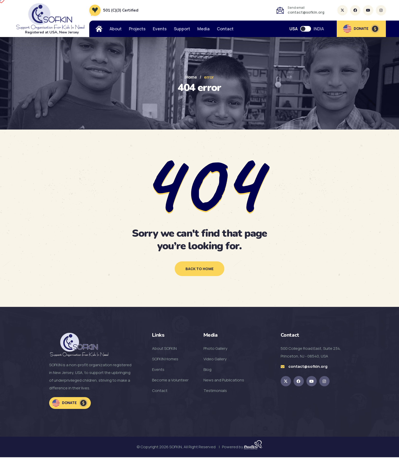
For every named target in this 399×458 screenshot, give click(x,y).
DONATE (361, 28)
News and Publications (223, 380)
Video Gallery (215, 359)
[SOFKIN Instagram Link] (324, 382)
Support (182, 29)
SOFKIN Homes (165, 359)
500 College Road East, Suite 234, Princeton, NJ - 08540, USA (311, 353)
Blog (207, 370)
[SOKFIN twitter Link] (286, 382)
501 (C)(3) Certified (120, 10)
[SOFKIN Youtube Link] (311, 382)
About (116, 29)
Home (191, 77)
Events (160, 29)
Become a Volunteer (170, 380)
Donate (70, 403)
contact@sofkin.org (306, 12)
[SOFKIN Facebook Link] (299, 382)
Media (203, 29)
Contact (225, 29)
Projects (137, 29)
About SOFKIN (164, 349)
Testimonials (215, 391)
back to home (199, 269)
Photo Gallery (215, 349)
